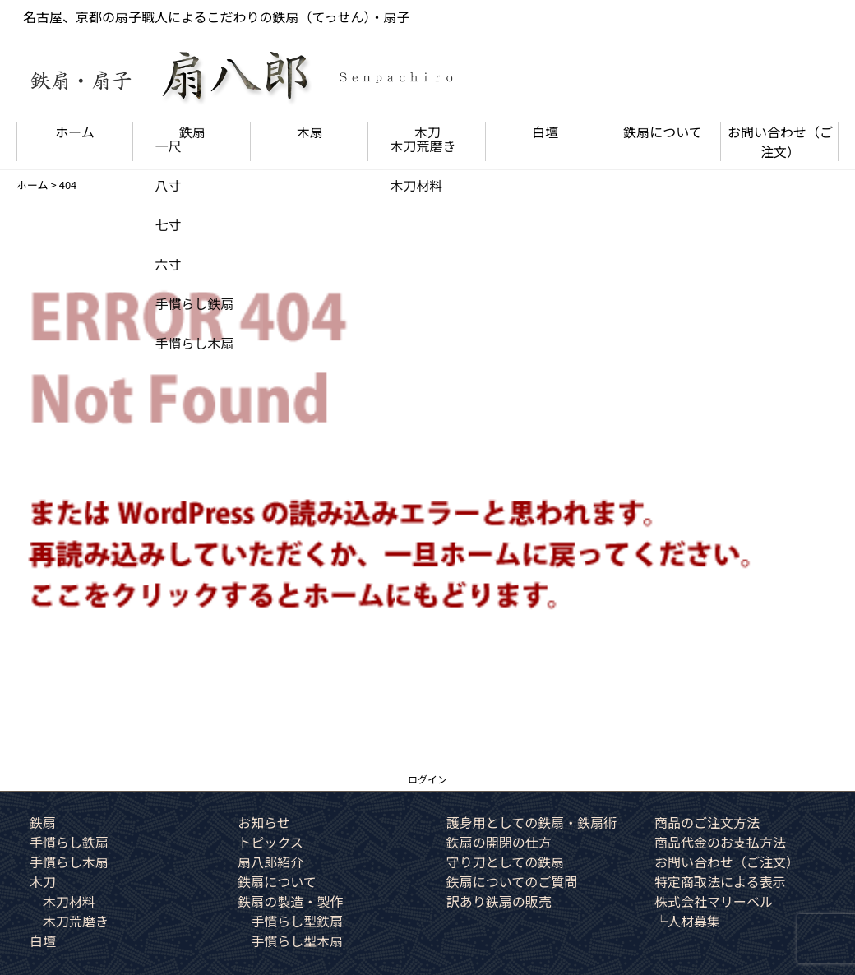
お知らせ (264, 822)
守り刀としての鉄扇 (505, 861)
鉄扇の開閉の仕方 (499, 842)
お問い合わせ (780, 141)
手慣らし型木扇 (297, 940)
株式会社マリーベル (713, 901)
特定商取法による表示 (720, 881)
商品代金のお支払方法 (720, 842)
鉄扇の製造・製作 (290, 901)
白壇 (545, 131)
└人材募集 (687, 921)
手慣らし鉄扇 (69, 842)
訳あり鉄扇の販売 (499, 901)
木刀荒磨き (76, 921)
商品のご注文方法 (707, 822)
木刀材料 (69, 901)
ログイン (427, 779)
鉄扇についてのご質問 (512, 881)
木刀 (427, 131)
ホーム (75, 131)
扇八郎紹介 (270, 861)
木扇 (310, 131)
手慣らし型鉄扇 (297, 921)
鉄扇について (662, 131)
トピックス (270, 842)
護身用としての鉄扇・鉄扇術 (531, 822)
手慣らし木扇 (69, 861)
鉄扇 (192, 131)
